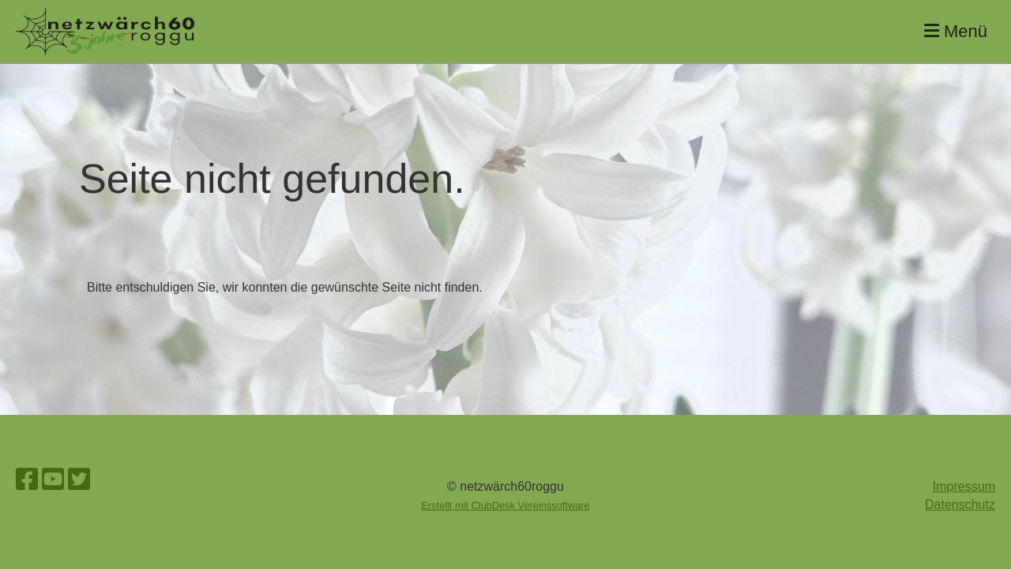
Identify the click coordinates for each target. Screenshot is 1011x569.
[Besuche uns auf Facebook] (27, 479)
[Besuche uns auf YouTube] (53, 479)
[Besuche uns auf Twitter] (79, 479)
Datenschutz (960, 504)
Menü (955, 31)
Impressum (964, 486)
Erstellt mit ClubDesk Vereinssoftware (505, 505)
